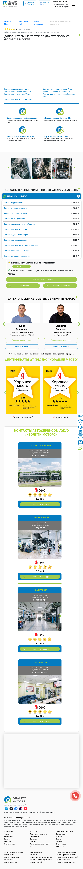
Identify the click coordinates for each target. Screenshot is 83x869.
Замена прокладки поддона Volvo (18, 99)
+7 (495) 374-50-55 (39, 672)
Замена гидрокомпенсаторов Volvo (57, 89)
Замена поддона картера (14, 203)
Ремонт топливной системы (15, 213)
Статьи (58, 839)
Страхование (34, 836)
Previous (8, 168)
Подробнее (21, 266)
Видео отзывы (61, 844)
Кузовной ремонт (36, 852)
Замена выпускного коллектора (17, 256)
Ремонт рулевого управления (66, 852)
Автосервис (8, 836)
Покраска (33, 855)
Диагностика (9, 855)
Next (74, 168)
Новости (59, 836)
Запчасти (7, 839)
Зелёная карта (61, 834)
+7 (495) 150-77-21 (39, 528)
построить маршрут (41, 504)
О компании (8, 831)
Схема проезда (9, 844)
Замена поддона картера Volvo (16, 89)
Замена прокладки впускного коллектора (21, 245)
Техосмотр (60, 846)
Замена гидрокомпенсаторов (16, 235)
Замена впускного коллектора (16, 251)
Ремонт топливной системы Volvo (56, 92)
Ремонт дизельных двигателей (67, 857)
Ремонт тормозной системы (66, 855)
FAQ (31, 846)
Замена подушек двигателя (15, 240)
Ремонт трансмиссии (11, 857)
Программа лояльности (38, 834)
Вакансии (33, 839)
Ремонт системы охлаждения (16, 208)
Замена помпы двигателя (14, 219)
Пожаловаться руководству (40, 844)
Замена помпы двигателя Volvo (17, 94)
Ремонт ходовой (36, 862)
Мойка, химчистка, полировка (41, 857)
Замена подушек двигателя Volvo (17, 92)
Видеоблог (60, 841)
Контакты (33, 831)
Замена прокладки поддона (15, 229)
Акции (6, 834)
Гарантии (7, 841)
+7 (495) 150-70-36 (39, 455)
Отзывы (33, 841)
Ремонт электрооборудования (41, 860)
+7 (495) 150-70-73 (39, 600)
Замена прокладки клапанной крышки (20, 224)
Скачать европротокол (64, 831)
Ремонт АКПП (9, 860)
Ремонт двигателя (10, 862)
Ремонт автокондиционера (65, 862)
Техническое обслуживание (14, 852)
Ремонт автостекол (63, 860)
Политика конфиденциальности (17, 818)
